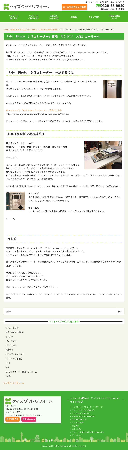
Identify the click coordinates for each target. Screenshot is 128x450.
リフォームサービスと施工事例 (83, 410)
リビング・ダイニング (15, 354)
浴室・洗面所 (11, 341)
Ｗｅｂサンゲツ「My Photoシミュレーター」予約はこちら (34, 110)
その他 (8, 376)
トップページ (92, 2)
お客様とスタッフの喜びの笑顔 (83, 416)
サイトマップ (77, 435)
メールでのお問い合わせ (74, 6)
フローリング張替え (14, 358)
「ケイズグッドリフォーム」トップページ (87, 407)
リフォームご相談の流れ (81, 413)
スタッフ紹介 (77, 429)
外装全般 (9, 350)
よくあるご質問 (117, 2)
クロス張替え (11, 345)
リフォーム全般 (12, 328)
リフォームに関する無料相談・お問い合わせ (88, 432)
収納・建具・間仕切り (15, 332)
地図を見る (12, 419)
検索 (120, 311)
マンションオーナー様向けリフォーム (21, 372)
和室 (7, 367)
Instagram (29, 419)
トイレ (8, 363)
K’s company (62, 446)
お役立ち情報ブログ (79, 419)
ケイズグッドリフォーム (14, 383)
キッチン (9, 336)
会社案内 (104, 2)
